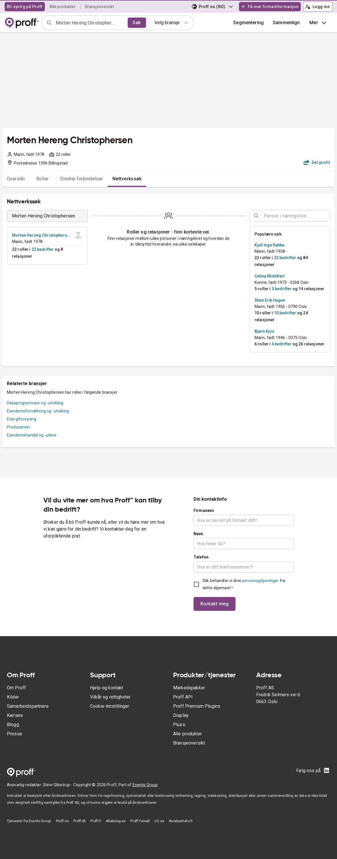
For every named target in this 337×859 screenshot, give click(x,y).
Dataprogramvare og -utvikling (35, 403)
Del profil (317, 162)
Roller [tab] (42, 178)
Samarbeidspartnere (28, 706)
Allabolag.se (116, 821)
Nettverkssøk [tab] (127, 178)
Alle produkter (62, 6)
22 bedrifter (43, 249)
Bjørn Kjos (264, 331)
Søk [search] (137, 22)
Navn (198, 533)
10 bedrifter (285, 313)
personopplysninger (260, 580)
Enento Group (145, 785)
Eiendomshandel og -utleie (31, 435)
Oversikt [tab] (16, 178)
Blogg (13, 724)
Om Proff (16, 687)
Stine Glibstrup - (58, 785)
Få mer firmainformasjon (270, 6)
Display (181, 715)
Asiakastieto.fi (180, 821)
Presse (14, 733)
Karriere (15, 715)
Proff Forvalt (140, 821)
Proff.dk (79, 821)
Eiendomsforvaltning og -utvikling (38, 411)
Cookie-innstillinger (109, 706)
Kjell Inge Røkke (269, 245)
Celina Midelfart (269, 276)
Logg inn (317, 6)
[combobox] (89, 22)
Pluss (179, 724)
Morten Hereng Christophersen (42, 235)
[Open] (327, 216)
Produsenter (18, 427)
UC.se (159, 821)
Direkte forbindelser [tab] (81, 178)
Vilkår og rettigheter (110, 697)
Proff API (183, 697)
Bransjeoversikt (99, 6)
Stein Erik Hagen (269, 300)
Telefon (201, 557)
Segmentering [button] (248, 22)
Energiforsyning (21, 419)
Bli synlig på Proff (25, 6)
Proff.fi (95, 821)
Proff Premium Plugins (196, 706)
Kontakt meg (214, 604)
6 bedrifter (282, 344)
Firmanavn (204, 510)
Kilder (13, 697)
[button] (286, 22)
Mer (318, 23)
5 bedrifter (282, 288)
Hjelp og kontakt (106, 687)
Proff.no (62, 821)
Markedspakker (189, 687)
